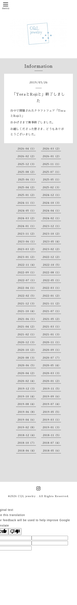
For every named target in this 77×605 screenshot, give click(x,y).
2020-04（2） (27, 373)
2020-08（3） (27, 358)
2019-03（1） (52, 420)
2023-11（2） (27, 234)
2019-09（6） (52, 396)
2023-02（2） (52, 249)
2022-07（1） (27, 280)
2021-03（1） (52, 326)
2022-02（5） (27, 296)
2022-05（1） (52, 280)
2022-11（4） (27, 265)
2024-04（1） (52, 210)
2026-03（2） (52, 148)
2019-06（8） (27, 412)
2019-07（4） (52, 404)
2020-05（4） (52, 365)
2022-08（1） (52, 272)
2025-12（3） (27, 164)
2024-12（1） (52, 195)
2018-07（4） (52, 443)
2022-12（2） (52, 257)
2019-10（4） (27, 396)
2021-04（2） (27, 326)
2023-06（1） (27, 241)
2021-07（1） (52, 311)
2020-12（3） (27, 342)
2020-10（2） (27, 350)
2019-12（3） (27, 388)
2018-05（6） (52, 450)
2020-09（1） (52, 350)
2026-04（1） (27, 148)
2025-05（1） (52, 179)
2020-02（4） (27, 381)
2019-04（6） (27, 420)
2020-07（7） (52, 358)
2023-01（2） (27, 257)
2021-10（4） (27, 311)
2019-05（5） (52, 412)
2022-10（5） (52, 265)
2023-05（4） (52, 241)
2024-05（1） (27, 210)
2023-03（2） (27, 249)
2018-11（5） (52, 435)
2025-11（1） (52, 164)
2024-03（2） (27, 218)
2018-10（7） (27, 443)
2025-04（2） (27, 187)
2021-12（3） (27, 303)
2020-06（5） (27, 365)
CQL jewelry (27, 496)
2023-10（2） (52, 234)
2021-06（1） (27, 319)
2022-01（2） (52, 296)
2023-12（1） (52, 226)
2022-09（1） (27, 272)
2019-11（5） (52, 388)
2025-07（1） (52, 172)
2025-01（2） (27, 195)
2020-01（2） (52, 381)
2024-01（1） (27, 226)
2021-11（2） (52, 303)
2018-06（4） (27, 450)
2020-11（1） (52, 342)
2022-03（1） (52, 288)
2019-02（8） (27, 427)
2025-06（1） (27, 179)
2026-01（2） (52, 156)
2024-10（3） (52, 203)
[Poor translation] (15, 531)
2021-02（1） (27, 334)
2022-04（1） (27, 288)
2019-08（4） (27, 404)
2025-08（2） (27, 172)
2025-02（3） (52, 187)
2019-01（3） (52, 427)
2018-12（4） (27, 435)
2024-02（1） (52, 218)
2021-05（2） (52, 319)
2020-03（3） (52, 373)
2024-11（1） (27, 203)
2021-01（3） (52, 334)
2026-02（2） (27, 156)
